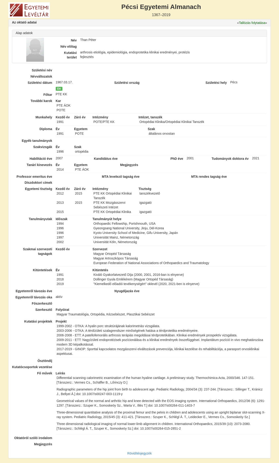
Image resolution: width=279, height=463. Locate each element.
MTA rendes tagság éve (209, 176)
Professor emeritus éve (34, 176)
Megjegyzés (43, 444)
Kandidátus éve (106, 158)
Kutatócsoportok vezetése (32, 367)
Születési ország (127, 82)
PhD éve (176, 158)
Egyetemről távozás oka (33, 297)
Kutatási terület (70, 55)
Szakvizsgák (42, 147)
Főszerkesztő (42, 303)
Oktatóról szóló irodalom (33, 438)
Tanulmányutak (40, 219)
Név (74, 40)
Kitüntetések (42, 270)
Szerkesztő (43, 310)
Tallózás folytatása (252, 23)
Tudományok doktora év (230, 158)
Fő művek (44, 373)
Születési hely (216, 82)
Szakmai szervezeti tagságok (37, 251)
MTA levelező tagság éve (121, 176)
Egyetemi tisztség (38, 189)
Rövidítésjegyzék (139, 453)
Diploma (45, 129)
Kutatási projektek (38, 321)
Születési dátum (40, 82)
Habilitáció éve (41, 158)
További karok (41, 101)
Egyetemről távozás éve (34, 291)
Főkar (48, 94)
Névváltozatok (41, 76)
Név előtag (69, 46)
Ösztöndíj (45, 361)
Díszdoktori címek (38, 182)
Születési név (42, 70)
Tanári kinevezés (39, 165)
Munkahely (43, 117)
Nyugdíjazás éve (127, 291)
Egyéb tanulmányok (37, 141)
